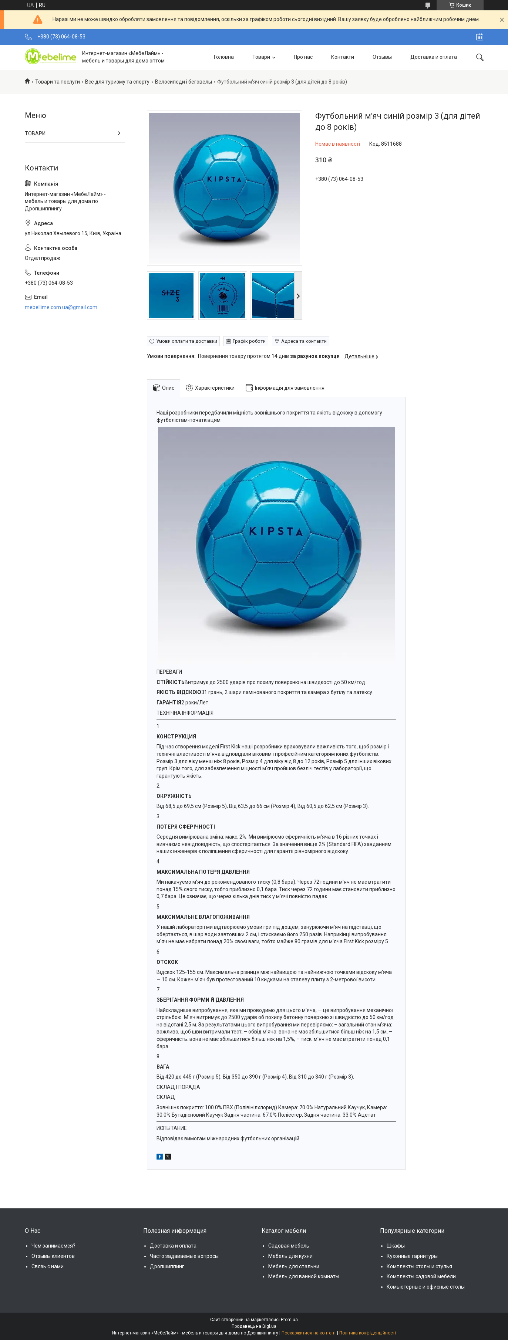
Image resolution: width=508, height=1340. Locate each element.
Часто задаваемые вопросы (184, 1256)
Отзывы (382, 57)
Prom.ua (289, 1319)
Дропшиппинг (167, 1266)
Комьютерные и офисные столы (426, 1287)
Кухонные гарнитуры (412, 1256)
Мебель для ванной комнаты (303, 1276)
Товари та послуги (57, 82)
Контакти (342, 57)
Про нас (303, 57)
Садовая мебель (288, 1246)
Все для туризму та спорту (117, 82)
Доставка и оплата (433, 57)
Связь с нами (47, 1266)
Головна (224, 57)
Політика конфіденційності (367, 1333)
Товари (261, 57)
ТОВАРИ (35, 133)
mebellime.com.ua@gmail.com (61, 307)
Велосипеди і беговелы (183, 82)
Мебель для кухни (290, 1256)
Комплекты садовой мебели (421, 1276)
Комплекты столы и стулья (419, 1266)
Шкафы (396, 1246)
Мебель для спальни (293, 1266)
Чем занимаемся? (53, 1246)
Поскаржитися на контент (309, 1333)
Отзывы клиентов (53, 1256)
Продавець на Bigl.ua (254, 1326)
